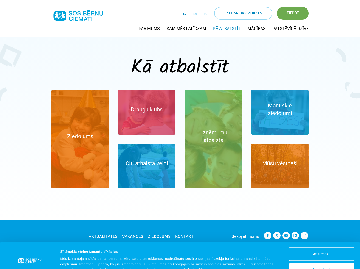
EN (195, 14)
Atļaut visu (322, 229)
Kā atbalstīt (227, 28)
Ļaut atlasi (321, 245)
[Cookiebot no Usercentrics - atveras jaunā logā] (30, 260)
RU (205, 14)
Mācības (257, 28)
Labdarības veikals (243, 13)
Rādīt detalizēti (250, 260)
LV (184, 14)
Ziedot (293, 13)
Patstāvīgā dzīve (291, 28)
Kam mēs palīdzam (186, 28)
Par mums (149, 28)
